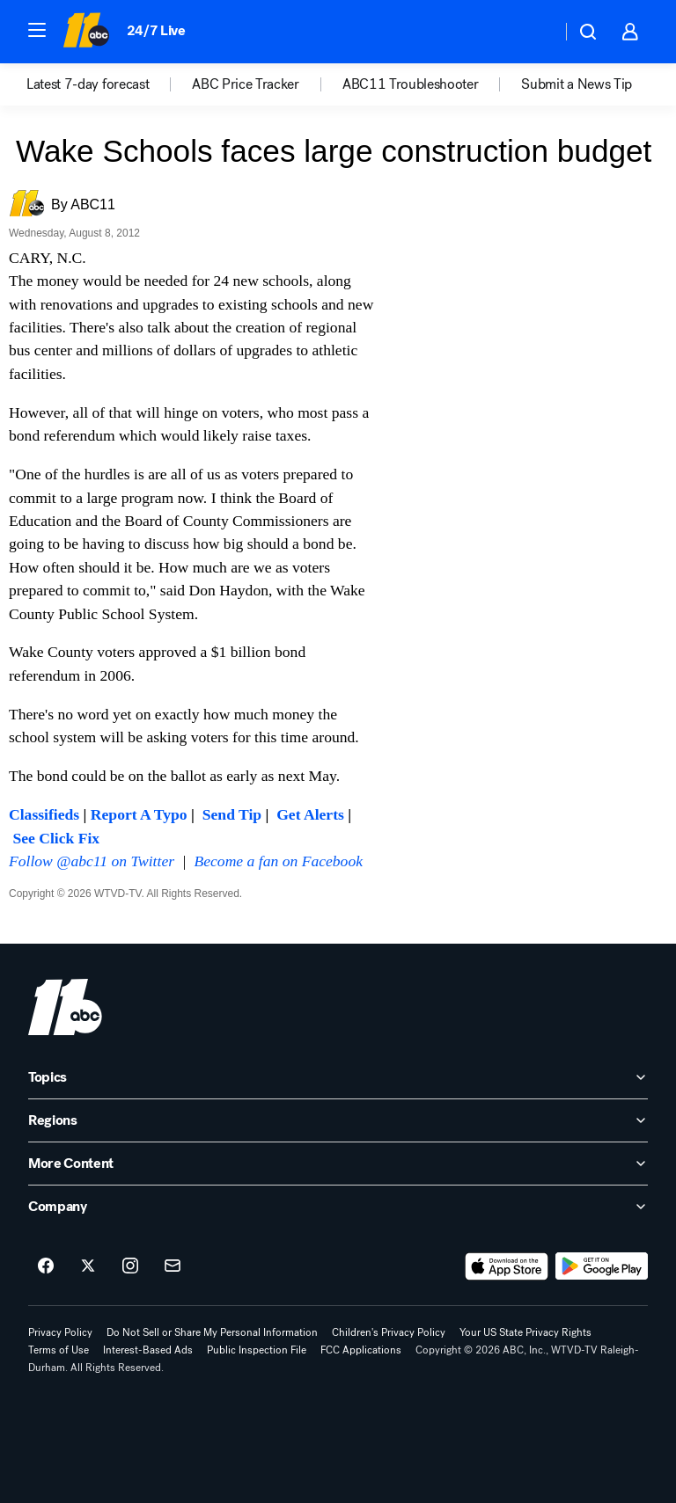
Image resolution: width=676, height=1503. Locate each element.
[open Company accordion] (338, 1207)
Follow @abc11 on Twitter (91, 861)
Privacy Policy (60, 1332)
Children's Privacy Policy (388, 1332)
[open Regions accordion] (338, 1120)
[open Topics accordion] (338, 1077)
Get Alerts (310, 814)
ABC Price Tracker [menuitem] (245, 84)
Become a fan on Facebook (279, 861)
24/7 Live (156, 30)
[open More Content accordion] (338, 1163)
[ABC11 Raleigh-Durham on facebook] (45, 1266)
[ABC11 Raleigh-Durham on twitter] (88, 1266)
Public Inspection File (256, 1350)
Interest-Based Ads (148, 1350)
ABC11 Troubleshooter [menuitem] (410, 84)
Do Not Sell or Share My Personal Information (212, 1332)
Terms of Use (58, 1350)
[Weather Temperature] (533, 31)
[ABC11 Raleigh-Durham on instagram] (130, 1266)
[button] (36, 29)
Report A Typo (139, 814)
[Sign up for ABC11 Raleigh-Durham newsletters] (172, 1266)
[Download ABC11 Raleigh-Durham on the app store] (507, 1266)
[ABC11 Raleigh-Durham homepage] (85, 31)
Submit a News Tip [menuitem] (576, 84)
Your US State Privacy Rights (525, 1332)
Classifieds (44, 814)
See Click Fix (55, 838)
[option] (109, 84)
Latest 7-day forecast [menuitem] (87, 84)
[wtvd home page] (65, 1007)
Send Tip (231, 814)
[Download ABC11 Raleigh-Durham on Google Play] (601, 1266)
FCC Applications (360, 1350)
